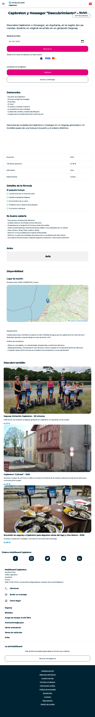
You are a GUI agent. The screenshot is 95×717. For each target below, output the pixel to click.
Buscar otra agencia (47, 658)
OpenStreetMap (82, 321)
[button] (7, 264)
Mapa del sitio (47, 701)
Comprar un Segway (47, 682)
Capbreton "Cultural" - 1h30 (17, 474)
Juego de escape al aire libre (18, 618)
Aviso (7, 637)
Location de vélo (47, 678)
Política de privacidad (48, 689)
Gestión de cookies (48, 704)
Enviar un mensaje (47, 80)
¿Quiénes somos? (47, 671)
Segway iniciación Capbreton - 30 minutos (24, 416)
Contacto (47, 697)
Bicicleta (9, 613)
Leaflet (71, 321)
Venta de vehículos (13, 632)
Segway (8, 608)
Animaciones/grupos (14, 623)
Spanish (92, 4)
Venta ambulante (13, 627)
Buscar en (48, 49)
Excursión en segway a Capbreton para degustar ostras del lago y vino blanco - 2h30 (44, 535)
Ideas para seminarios (47, 675)
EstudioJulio (47, 693)
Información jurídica (47, 686)
